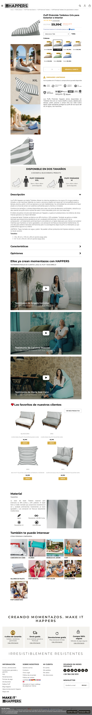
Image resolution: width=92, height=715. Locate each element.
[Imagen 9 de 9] (19, 590)
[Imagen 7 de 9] (55, 569)
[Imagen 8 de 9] (73, 569)
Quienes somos (28, 668)
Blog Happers (6, 687)
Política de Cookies (13, 711)
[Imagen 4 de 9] (73, 548)
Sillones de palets (17, 579)
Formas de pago (7, 679)
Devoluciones (6, 682)
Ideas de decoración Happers (11, 689)
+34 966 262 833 (70, 674)
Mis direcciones (48, 675)
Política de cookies (28, 678)
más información (13, 643)
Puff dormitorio (16, 600)
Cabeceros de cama (17, 558)
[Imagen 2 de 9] (37, 548)
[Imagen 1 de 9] (19, 548)
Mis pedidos (47, 670)
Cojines (31, 558)
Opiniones (55, 20)
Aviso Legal (26, 673)
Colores (46, 38)
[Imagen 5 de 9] (19, 569)
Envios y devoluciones (9, 668)
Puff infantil (33, 579)
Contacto (25, 670)
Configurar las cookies (17, 713)
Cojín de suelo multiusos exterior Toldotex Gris (63, 472)
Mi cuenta (46, 668)
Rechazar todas (83, 712)
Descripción (17, 194)
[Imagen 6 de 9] (37, 569)
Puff (66, 558)
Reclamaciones (7, 677)
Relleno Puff (6, 684)
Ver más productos (73, 411)
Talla (73, 34)
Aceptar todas (70, 712)
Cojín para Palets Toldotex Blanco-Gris (25, 437)
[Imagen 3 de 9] (55, 548)
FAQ (3, 675)
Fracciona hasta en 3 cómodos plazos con (59, 29)
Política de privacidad (29, 675)
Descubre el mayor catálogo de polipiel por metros (31, 685)
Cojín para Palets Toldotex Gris (52, 437)
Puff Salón (50, 579)
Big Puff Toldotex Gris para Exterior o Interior (27, 472)
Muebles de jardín (53, 558)
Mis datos (46, 673)
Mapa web (5, 692)
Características (19, 246)
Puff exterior (69, 579)
